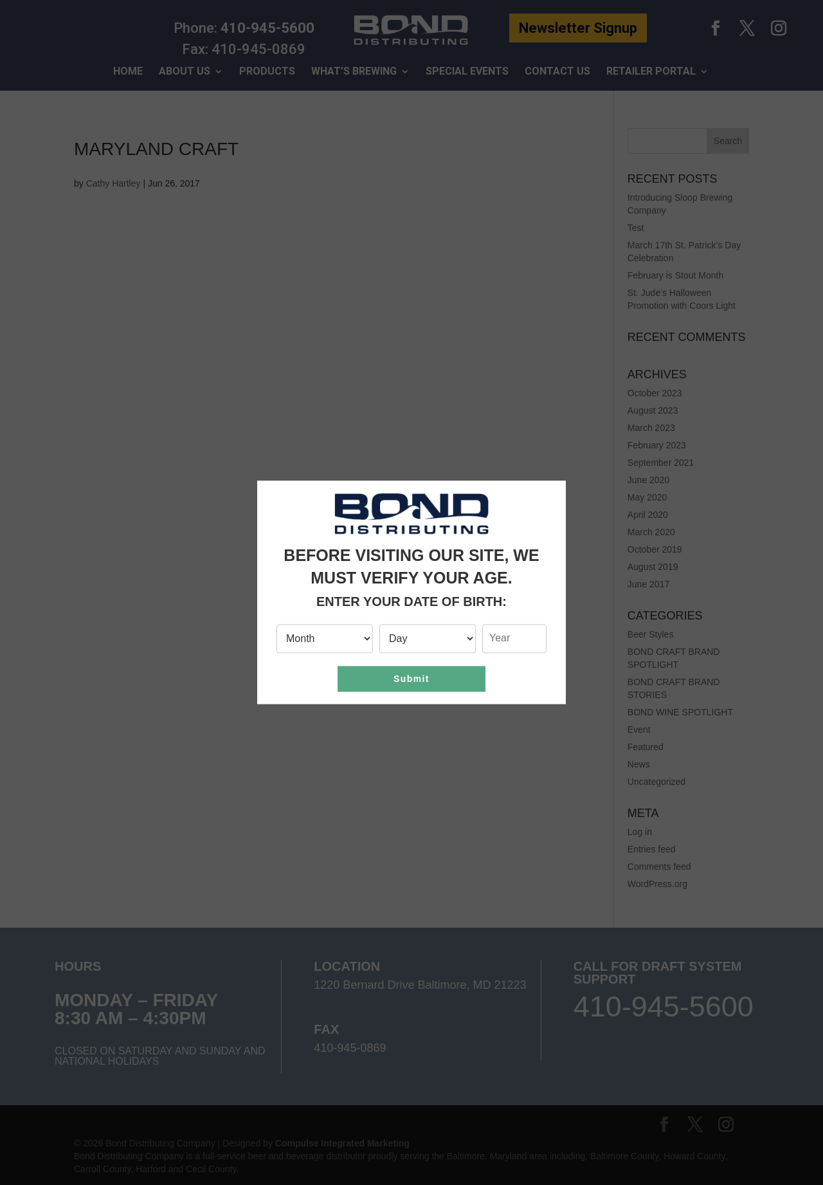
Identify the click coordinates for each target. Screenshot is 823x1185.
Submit (411, 679)
